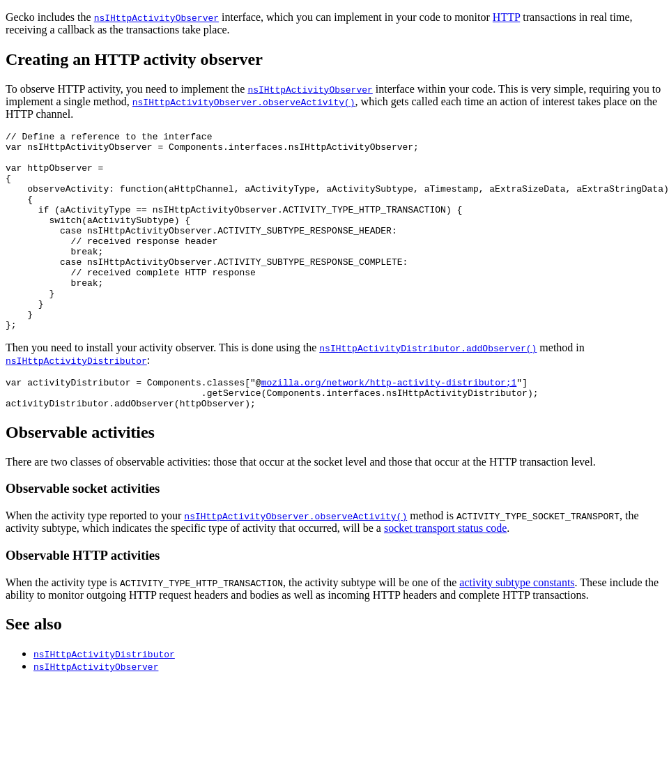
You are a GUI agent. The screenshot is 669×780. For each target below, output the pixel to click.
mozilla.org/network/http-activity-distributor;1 (389, 424)
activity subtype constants (516, 628)
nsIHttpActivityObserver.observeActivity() (243, 101)
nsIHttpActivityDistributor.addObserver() (428, 387)
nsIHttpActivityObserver (156, 17)
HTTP (506, 17)
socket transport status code (445, 574)
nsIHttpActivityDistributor (76, 400)
